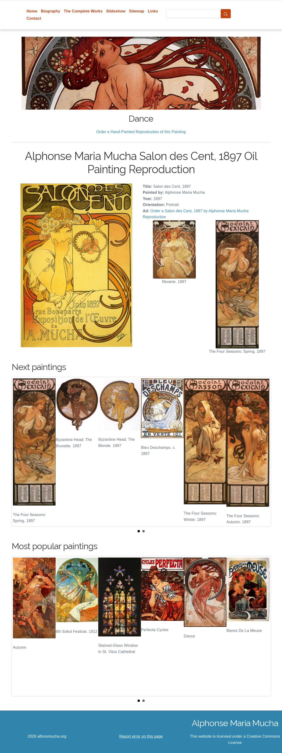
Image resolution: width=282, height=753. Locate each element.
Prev (19, 452)
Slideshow (116, 11)
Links (153, 11)
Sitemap (136, 11)
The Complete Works (83, 11)
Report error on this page (141, 736)
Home (32, 11)
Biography (50, 11)
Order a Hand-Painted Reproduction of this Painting (141, 132)
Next (263, 452)
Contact (34, 18)
